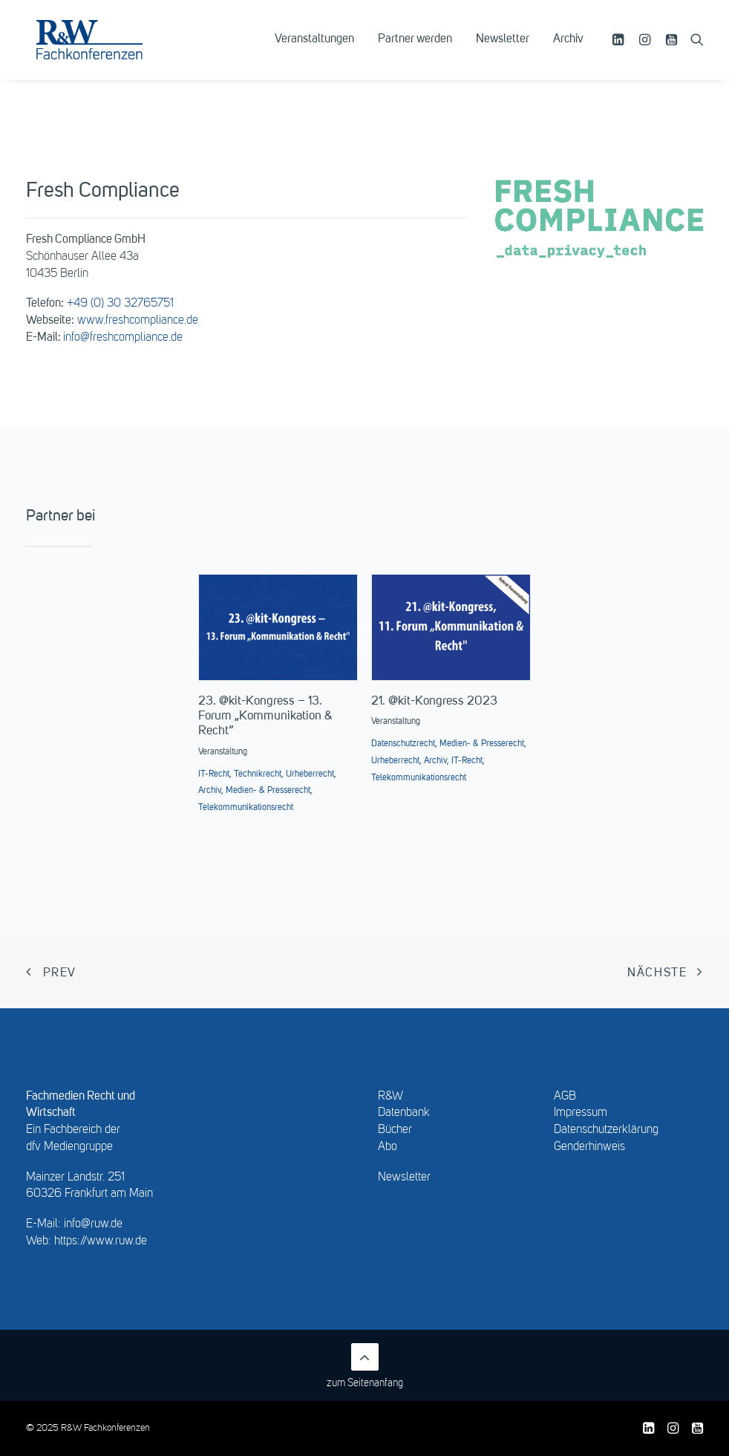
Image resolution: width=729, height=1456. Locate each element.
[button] (620, 49)
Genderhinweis (589, 1147)
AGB (565, 1097)
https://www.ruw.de (100, 1241)
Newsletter (502, 50)
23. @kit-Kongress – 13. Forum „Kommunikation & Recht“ (265, 716)
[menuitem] (314, 49)
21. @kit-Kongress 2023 (434, 701)
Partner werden (415, 50)
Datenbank (404, 1113)
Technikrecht (257, 774)
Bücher (395, 1130)
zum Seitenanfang (365, 1365)
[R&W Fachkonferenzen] (107, 49)
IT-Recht (213, 774)
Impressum (580, 1113)
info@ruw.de (93, 1224)
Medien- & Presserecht (268, 790)
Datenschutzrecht (403, 744)
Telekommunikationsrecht (245, 807)
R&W (390, 1097)
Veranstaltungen (314, 50)
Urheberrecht (310, 774)
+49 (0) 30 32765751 (120, 304)
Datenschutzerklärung (606, 1130)
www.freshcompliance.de (137, 321)
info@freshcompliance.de (123, 338)
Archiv (568, 50)
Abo (387, 1147)
